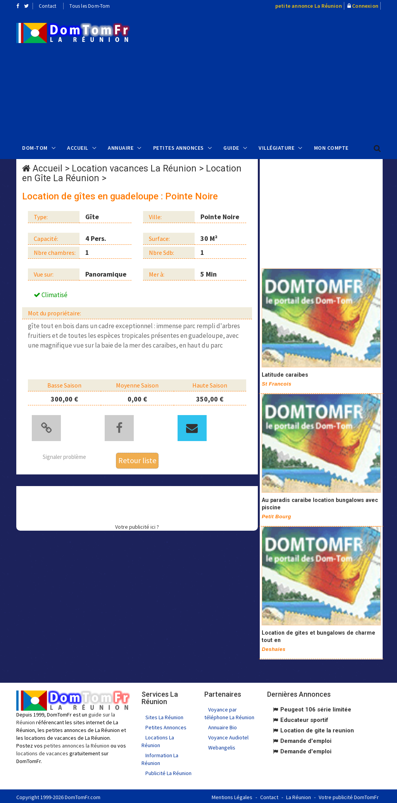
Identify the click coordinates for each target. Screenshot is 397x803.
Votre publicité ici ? (137, 524)
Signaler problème (64, 455)
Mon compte (331, 147)
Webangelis (221, 745)
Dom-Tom (35, 147)
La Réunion (298, 795)
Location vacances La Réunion (134, 168)
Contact (47, 6)
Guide (231, 147)
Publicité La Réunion (168, 771)
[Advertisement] (269, 74)
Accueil (77, 147)
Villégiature (276, 147)
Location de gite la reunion (317, 728)
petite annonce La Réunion (308, 5)
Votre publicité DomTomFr (349, 795)
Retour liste (137, 458)
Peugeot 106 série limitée (315, 707)
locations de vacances (42, 751)
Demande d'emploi (305, 739)
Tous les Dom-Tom (89, 6)
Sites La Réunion (164, 715)
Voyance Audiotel (228, 735)
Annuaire (120, 147)
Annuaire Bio (222, 725)
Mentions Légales (232, 795)
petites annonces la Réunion (76, 743)
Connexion (365, 5)
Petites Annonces (178, 147)
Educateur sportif (304, 718)
